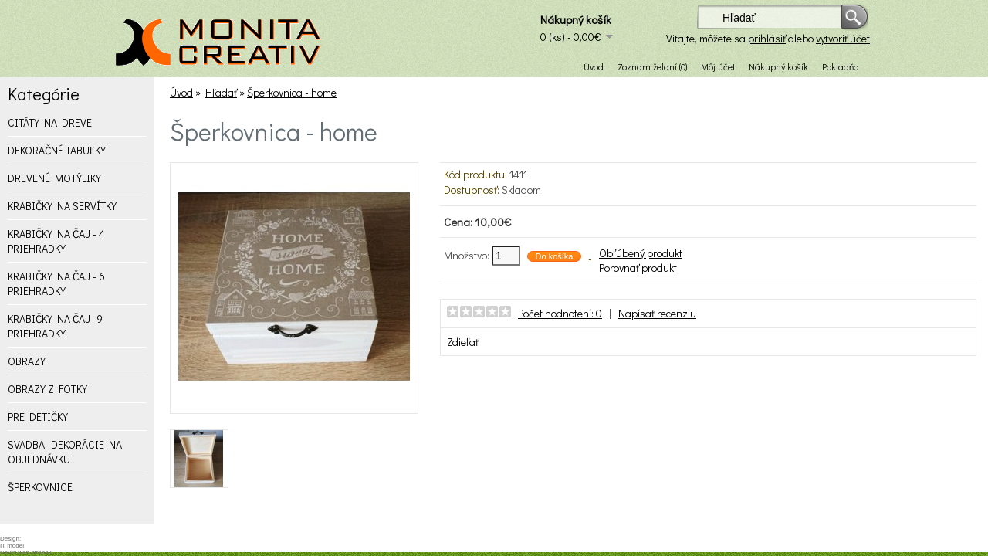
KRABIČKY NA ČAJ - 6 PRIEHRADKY (56, 283)
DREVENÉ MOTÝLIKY (54, 178)
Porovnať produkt (638, 267)
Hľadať (221, 92)
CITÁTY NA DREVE (50, 122)
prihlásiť (767, 38)
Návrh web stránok (26, 552)
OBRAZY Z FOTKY (47, 388)
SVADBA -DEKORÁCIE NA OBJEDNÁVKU (65, 451)
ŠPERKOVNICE (40, 487)
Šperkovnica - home (292, 92)
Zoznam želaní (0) (652, 66)
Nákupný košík (778, 66)
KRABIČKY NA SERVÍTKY (62, 205)
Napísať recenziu (657, 313)
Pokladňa (840, 66)
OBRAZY (27, 361)
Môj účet (718, 66)
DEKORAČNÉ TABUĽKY (57, 150)
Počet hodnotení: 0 (560, 313)
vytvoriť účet (843, 38)
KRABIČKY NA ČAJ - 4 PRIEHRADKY (56, 241)
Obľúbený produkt (640, 253)
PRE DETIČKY (38, 416)
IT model (12, 545)
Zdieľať (463, 341)
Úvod (594, 66)
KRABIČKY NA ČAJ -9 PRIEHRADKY (55, 326)
